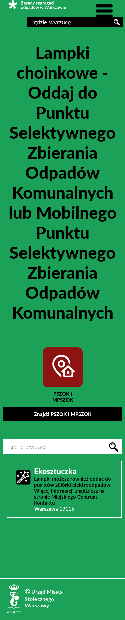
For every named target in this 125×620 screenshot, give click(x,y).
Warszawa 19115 (54, 509)
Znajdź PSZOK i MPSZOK (62, 414)
